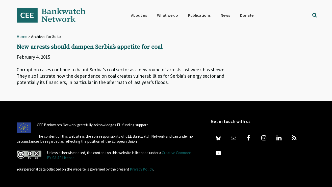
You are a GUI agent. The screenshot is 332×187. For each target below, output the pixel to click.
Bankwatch (54, 15)
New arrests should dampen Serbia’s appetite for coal (90, 47)
